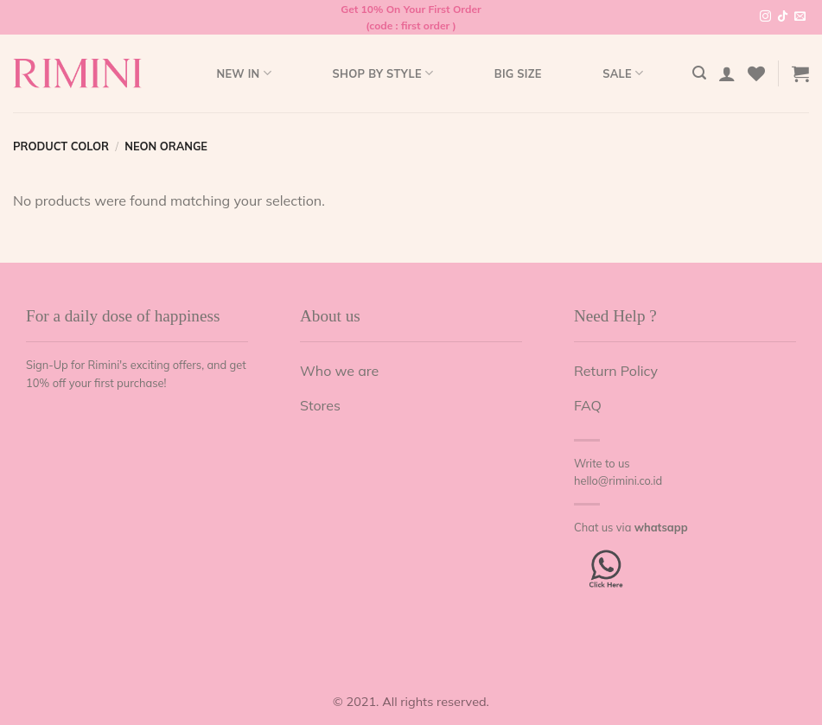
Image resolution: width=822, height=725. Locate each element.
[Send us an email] (800, 17)
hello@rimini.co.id (618, 480)
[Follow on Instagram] (765, 17)
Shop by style (383, 73)
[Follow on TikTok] (782, 17)
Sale (622, 73)
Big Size (518, 73)
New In (244, 73)
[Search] (699, 73)
